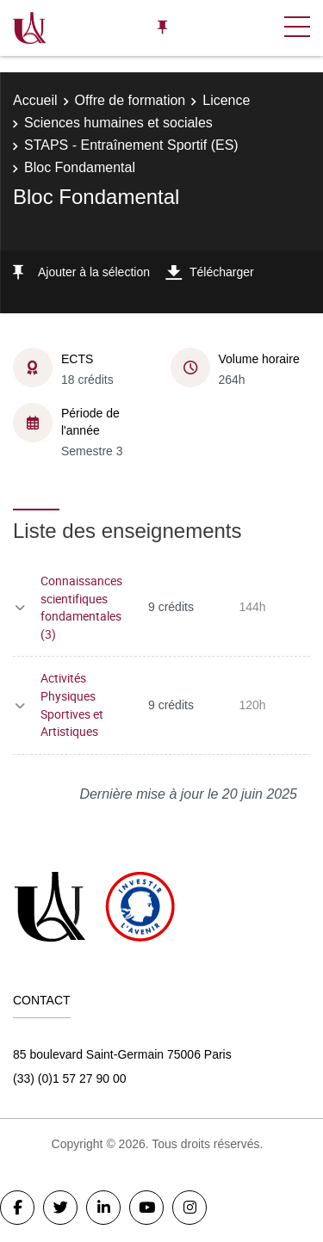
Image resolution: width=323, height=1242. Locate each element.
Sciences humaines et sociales (118, 122)
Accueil (35, 100)
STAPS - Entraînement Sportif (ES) (131, 145)
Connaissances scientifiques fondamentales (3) (81, 607)
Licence (226, 100)
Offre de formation (130, 100)
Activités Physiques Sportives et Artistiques (71, 704)
